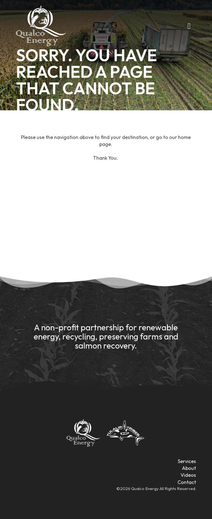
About (189, 468)
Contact (186, 482)
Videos (188, 475)
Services (187, 461)
